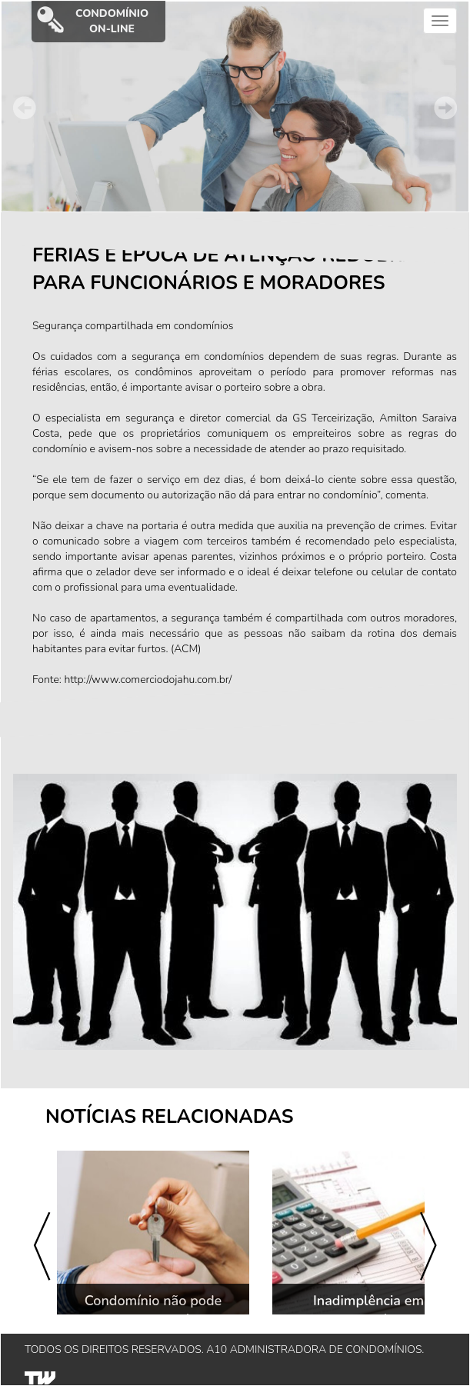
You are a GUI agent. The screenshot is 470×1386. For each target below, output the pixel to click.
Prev (24, 107)
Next (445, 107)
